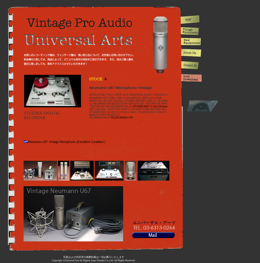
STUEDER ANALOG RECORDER (42, 115)
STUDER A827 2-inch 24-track (150, 106)
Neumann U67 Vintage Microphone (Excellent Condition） (65, 142)
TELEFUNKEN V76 (122, 117)
